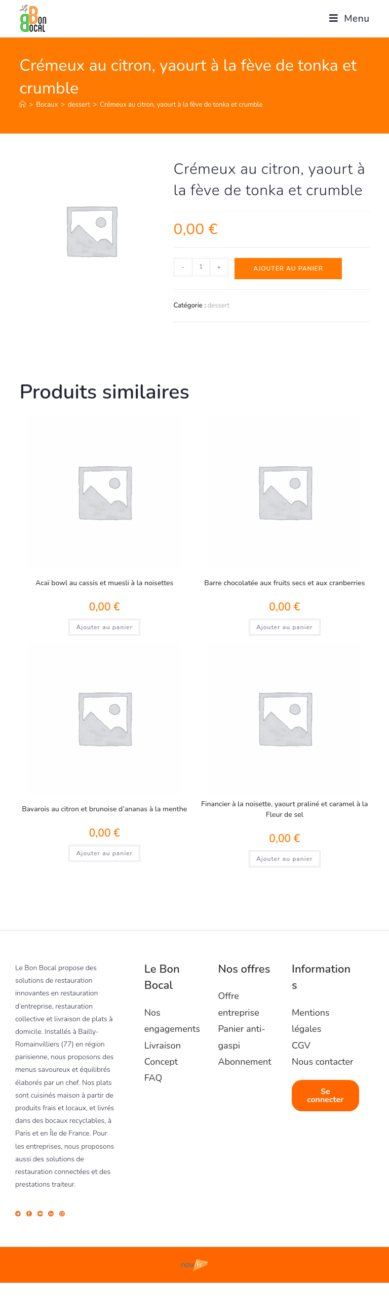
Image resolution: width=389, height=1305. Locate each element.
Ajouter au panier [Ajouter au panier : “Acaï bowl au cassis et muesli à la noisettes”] (104, 627)
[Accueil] (22, 104)
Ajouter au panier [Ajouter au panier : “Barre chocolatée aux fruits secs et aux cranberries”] (284, 627)
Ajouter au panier (288, 269)
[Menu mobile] (346, 18)
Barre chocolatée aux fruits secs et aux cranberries (284, 583)
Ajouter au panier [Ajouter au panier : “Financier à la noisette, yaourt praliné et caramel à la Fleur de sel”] (284, 859)
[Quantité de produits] (201, 267)
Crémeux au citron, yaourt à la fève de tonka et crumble (181, 104)
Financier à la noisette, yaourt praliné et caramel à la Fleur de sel (284, 809)
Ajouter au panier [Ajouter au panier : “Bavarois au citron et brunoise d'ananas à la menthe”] (104, 853)
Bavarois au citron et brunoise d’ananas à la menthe (104, 809)
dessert (218, 305)
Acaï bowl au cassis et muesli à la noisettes (104, 583)
